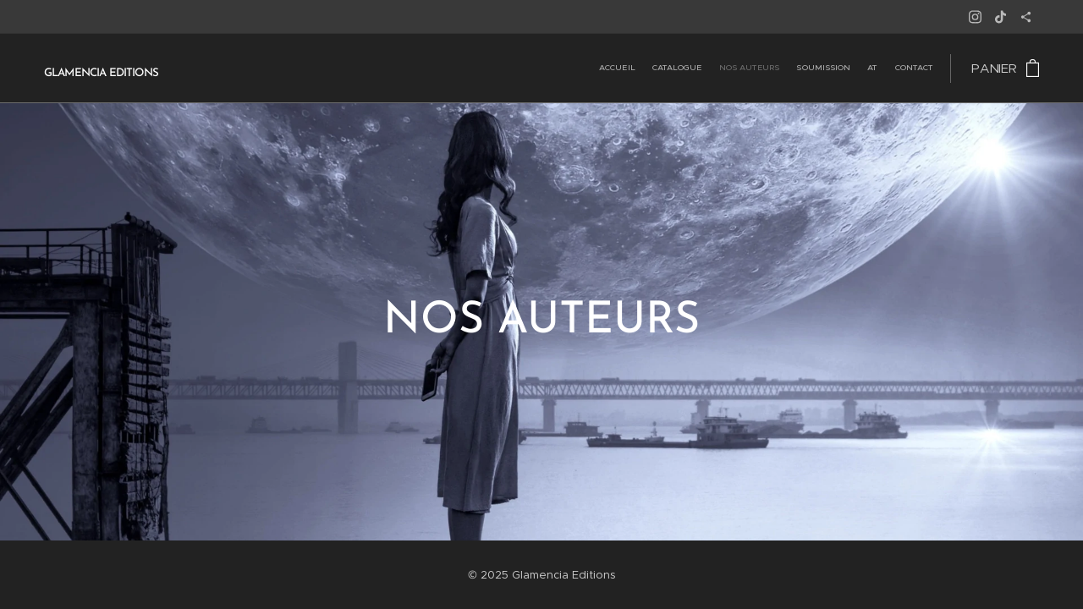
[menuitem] (850, 68)
